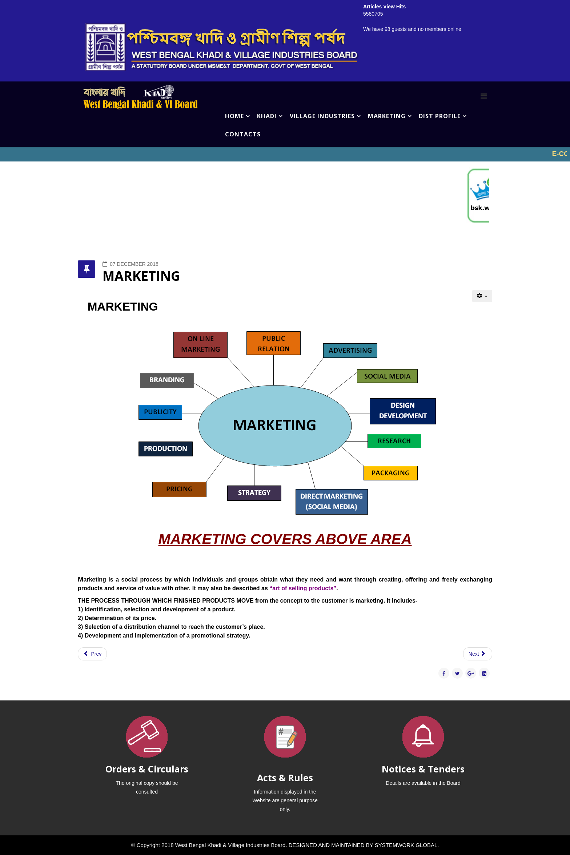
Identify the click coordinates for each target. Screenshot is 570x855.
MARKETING (387, 116)
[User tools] (482, 296)
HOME (234, 116)
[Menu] (484, 96)
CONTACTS (243, 134)
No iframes (285, 154)
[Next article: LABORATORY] (477, 653)
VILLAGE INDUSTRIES (322, 116)
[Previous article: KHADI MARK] (92, 653)
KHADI (267, 116)
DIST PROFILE (440, 116)
